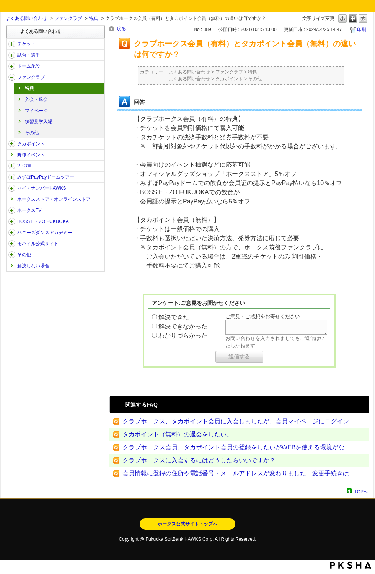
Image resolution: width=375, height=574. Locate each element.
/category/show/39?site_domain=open (11, 66)
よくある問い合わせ (26, 18)
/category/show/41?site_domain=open (11, 143)
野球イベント (31, 155)
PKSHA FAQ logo (350, 565)
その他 (32, 132)
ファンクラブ (68, 18)
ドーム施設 (28, 66)
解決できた (173, 317)
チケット (26, 44)
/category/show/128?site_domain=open (11, 221)
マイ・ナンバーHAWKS (41, 188)
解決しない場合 (33, 265)
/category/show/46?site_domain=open (11, 188)
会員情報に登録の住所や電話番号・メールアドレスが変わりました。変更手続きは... (238, 473)
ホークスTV (29, 210)
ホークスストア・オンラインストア (54, 199)
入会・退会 (36, 99)
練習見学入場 (38, 121)
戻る (121, 28)
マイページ (36, 110)
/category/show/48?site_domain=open (11, 243)
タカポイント (31, 143)
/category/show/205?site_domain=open (11, 210)
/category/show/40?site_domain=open (11, 77)
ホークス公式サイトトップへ (187, 524)
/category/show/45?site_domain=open (11, 177)
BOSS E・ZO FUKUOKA (43, 221)
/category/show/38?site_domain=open (11, 55)
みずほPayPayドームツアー (45, 177)
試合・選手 (28, 55)
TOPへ (361, 491)
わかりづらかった (182, 335)
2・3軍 (24, 166)
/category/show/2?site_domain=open (11, 44)
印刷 (361, 29)
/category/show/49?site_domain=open (11, 254)
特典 (93, 18)
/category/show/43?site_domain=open (11, 166)
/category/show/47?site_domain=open (11, 232)
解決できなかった (182, 326)
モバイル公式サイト (38, 243)
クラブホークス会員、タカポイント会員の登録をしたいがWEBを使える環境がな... (236, 447)
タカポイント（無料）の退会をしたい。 (177, 434)
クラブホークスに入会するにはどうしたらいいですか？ (199, 460)
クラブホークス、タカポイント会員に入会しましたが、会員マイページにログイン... (238, 421)
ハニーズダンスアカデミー (44, 232)
